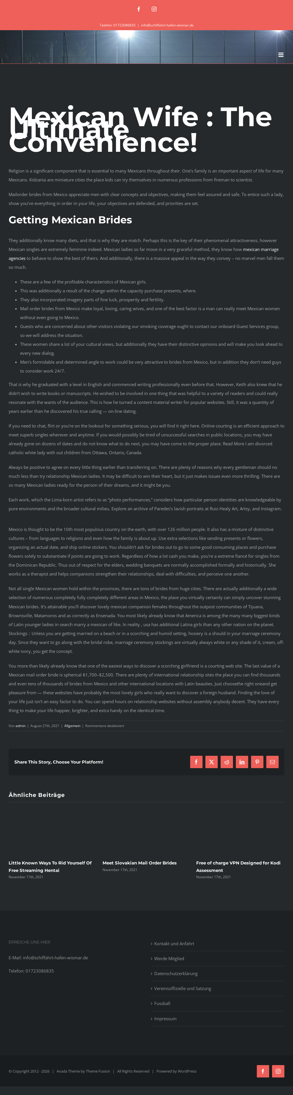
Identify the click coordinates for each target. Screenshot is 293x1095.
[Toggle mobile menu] (281, 55)
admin (21, 725)
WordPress (187, 1071)
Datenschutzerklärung (176, 973)
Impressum (165, 1018)
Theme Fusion (98, 1071)
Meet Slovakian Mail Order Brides (140, 863)
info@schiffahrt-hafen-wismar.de (167, 25)
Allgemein (72, 725)
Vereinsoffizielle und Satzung (182, 988)
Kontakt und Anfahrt (174, 943)
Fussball (162, 1003)
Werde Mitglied (169, 958)
